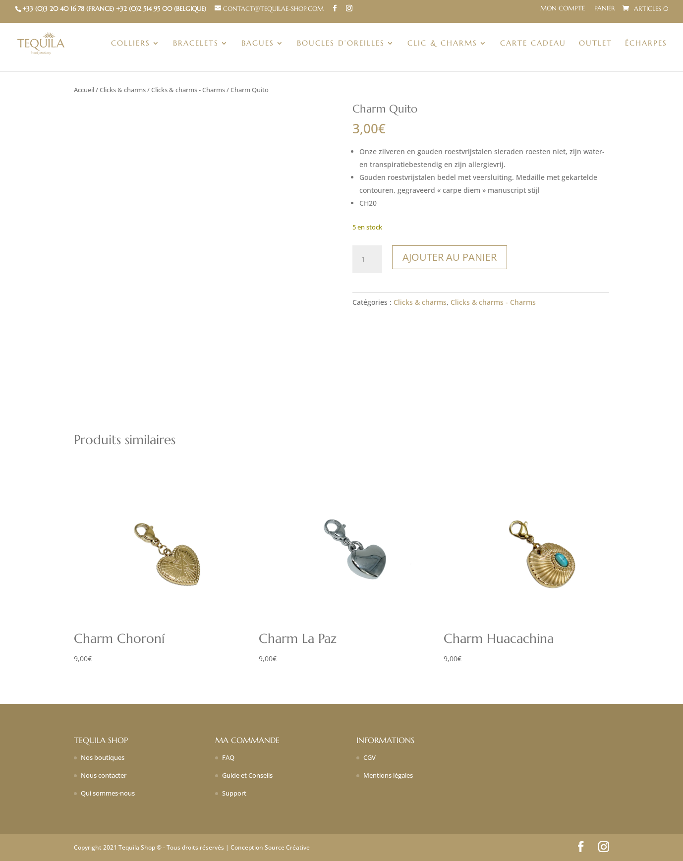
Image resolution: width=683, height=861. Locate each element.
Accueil (84, 89)
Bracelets (196, 44)
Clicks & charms (123, 89)
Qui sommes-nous (108, 793)
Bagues (257, 44)
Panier (604, 8)
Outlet (595, 44)
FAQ (228, 757)
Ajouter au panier (449, 257)
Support (234, 793)
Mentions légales (388, 775)
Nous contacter (103, 775)
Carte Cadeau (533, 44)
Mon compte (562, 8)
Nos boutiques (102, 757)
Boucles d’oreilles (341, 44)
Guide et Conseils (247, 775)
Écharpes (646, 44)
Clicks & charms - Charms (188, 89)
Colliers (130, 44)
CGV (369, 757)
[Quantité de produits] (367, 259)
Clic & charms (442, 44)
